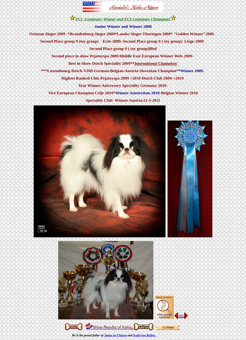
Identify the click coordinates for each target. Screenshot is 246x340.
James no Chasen (115, 335)
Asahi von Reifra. (145, 335)
